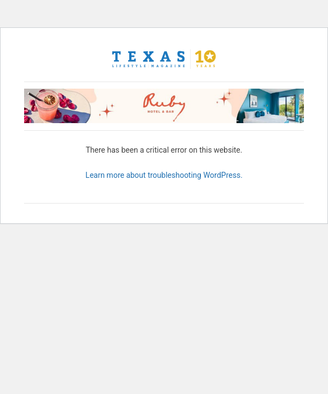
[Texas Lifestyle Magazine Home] (164, 59)
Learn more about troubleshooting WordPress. (164, 175)
